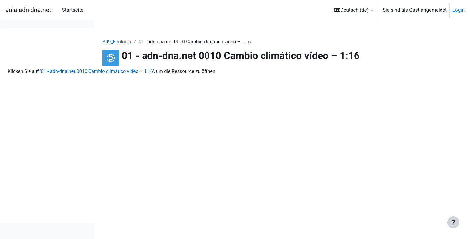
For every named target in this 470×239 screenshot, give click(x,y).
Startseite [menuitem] (73, 10)
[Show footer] (453, 222)
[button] (353, 10)
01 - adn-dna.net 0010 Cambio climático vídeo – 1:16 (200, 72)
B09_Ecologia (159, 42)
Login (458, 10)
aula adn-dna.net (28, 10)
